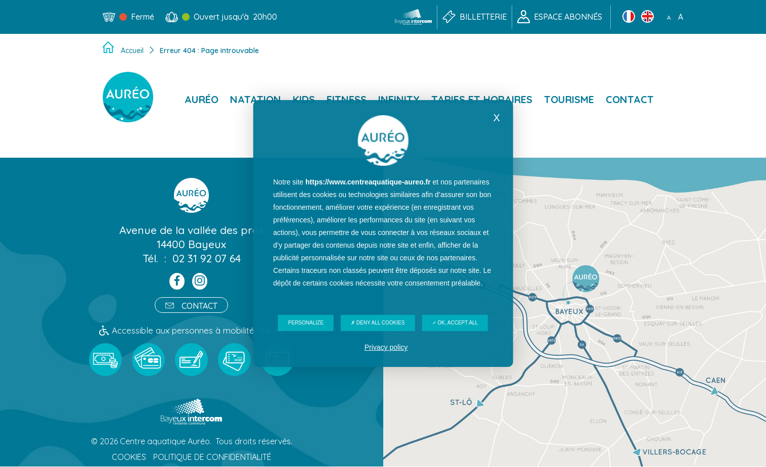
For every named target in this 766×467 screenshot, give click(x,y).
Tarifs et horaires (481, 99)
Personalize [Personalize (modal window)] (306, 322)
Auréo (201, 99)
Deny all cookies (377, 322)
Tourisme (569, 99)
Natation (255, 99)
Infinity (399, 99)
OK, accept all (455, 322)
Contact (630, 99)
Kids (304, 99)
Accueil (132, 50)
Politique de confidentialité (212, 457)
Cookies (129, 457)
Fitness (347, 99)
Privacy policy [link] (386, 347)
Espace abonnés (568, 17)
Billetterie (483, 17)
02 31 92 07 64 (206, 258)
